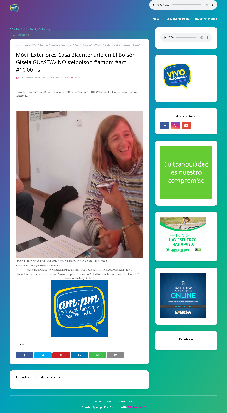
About (110, 401)
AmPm (21, 35)
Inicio (19, 45)
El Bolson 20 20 (136, 407)
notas (27, 45)
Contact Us (125, 401)
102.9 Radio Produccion (31, 77)
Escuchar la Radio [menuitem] (178, 19)
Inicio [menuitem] (155, 19)
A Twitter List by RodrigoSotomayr (30, 29)
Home (98, 401)
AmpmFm (102, 407)
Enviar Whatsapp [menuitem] (206, 19)
